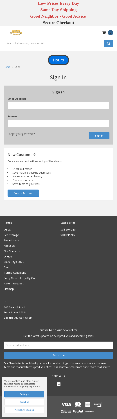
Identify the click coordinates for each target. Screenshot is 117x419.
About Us (9, 244)
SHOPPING (67, 233)
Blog (6, 266)
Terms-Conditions (15, 271)
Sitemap (9, 287)
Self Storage (11, 233)
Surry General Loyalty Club (20, 276)
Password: (14, 116)
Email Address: (17, 98)
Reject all (24, 402)
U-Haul (8, 255)
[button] (58, 60)
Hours (58, 60)
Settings (24, 394)
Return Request (14, 282)
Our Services (12, 249)
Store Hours (11, 239)
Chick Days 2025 (14, 260)
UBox (7, 228)
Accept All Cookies (24, 409)
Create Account (23, 191)
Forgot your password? (21, 134)
